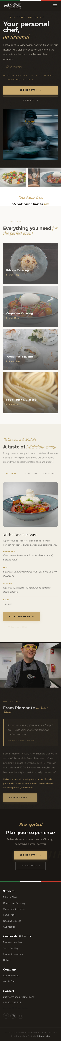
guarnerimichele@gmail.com (18, 997)
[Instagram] (13, 1016)
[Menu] (55, 6)
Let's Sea (49, 473)
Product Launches (13, 954)
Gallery (7, 960)
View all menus (18, 627)
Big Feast (12, 473)
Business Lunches (12, 942)
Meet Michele (18, 799)
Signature (30, 473)
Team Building (10, 948)
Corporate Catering (14, 903)
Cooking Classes (12, 921)
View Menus (30, 100)
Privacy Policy (43, 1036)
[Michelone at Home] (12, 6)
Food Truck (9, 915)
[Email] (20, 1016)
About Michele (11, 975)
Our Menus (9, 926)
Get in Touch (29, 90)
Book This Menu (19, 616)
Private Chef (10, 897)
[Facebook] (6, 1016)
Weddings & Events (14, 909)
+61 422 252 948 (31, 866)
